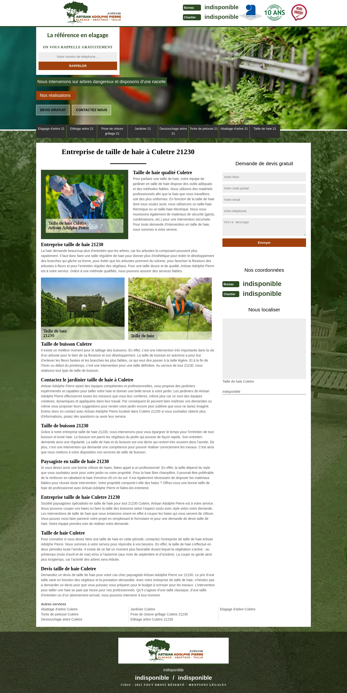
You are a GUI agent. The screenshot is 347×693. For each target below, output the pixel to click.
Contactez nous (91, 110)
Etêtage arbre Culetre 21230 (151, 619)
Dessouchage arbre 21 (173, 131)
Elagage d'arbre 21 (51, 128)
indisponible (183, 7)
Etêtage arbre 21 (81, 128)
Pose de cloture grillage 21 (112, 131)
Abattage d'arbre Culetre (59, 609)
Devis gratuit (53, 110)
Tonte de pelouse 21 (204, 128)
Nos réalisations (55, 95)
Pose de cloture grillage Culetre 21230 (159, 614)
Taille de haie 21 (265, 128)
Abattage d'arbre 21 (234, 128)
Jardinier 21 (142, 128)
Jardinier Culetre (142, 609)
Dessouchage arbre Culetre (61, 619)
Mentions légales (208, 684)
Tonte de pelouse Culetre (60, 614)
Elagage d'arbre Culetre (237, 609)
